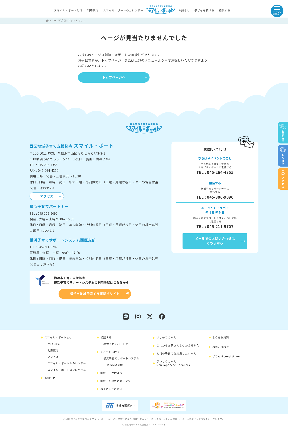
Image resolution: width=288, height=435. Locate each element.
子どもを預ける (204, 10)
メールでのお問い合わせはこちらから (215, 241)
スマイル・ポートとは (68, 10)
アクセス (46, 196)
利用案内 (93, 10)
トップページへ (114, 77)
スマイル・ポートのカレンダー (123, 10)
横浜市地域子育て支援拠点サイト (95, 294)
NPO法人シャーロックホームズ (151, 419)
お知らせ (184, 10)
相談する (224, 10)
